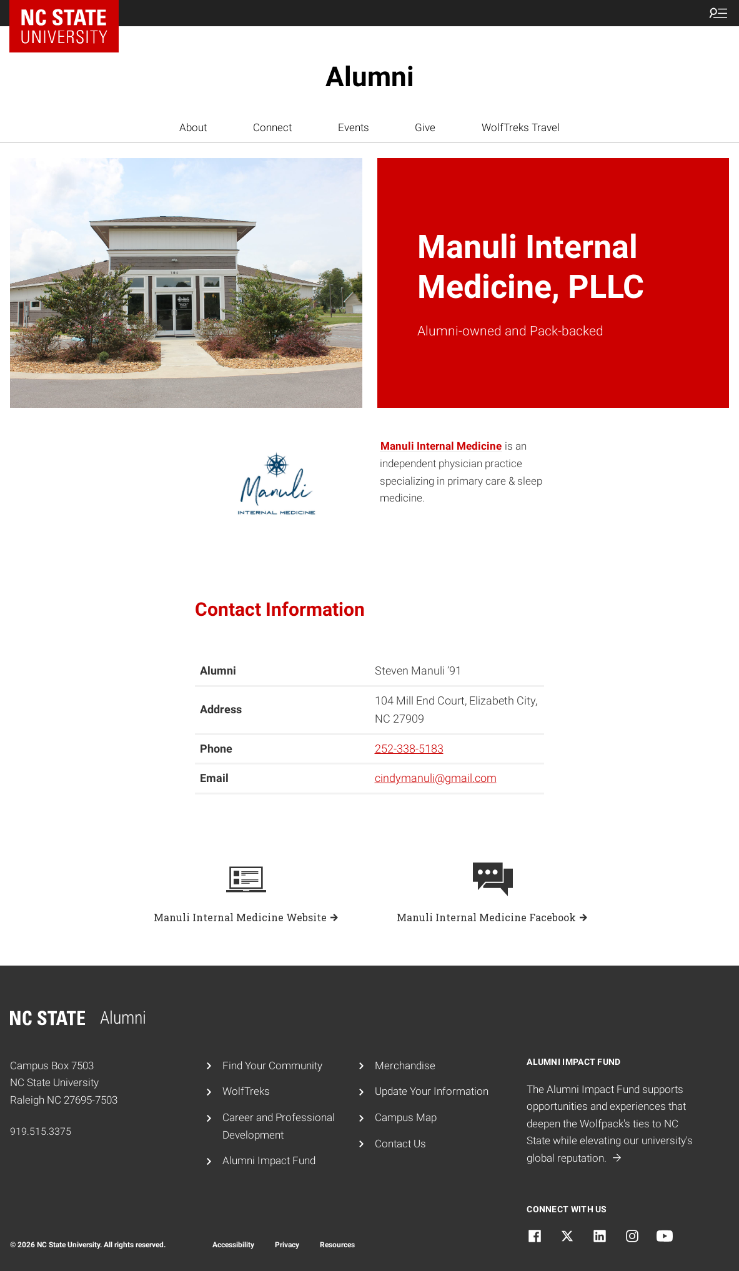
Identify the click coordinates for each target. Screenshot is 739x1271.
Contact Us (400, 1143)
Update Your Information (432, 1091)
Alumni (369, 77)
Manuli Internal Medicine (441, 446)
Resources (337, 1244)
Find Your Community (272, 1065)
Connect (272, 127)
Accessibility (233, 1244)
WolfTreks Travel (521, 127)
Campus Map (406, 1117)
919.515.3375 (40, 1131)
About (193, 127)
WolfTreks (246, 1091)
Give (425, 127)
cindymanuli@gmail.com (436, 777)
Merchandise (405, 1065)
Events (353, 127)
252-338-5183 (409, 748)
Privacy (287, 1244)
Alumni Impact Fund (268, 1160)
